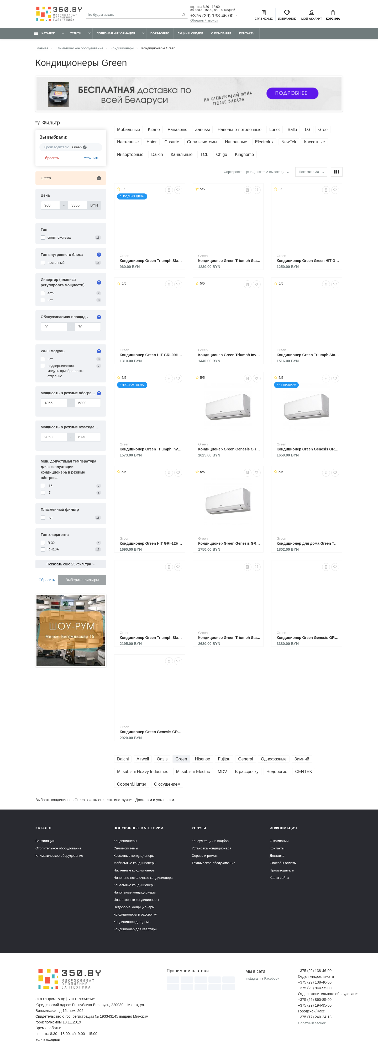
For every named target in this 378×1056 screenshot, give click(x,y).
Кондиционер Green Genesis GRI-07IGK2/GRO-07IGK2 (229, 449)
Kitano (154, 129)
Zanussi (202, 129)
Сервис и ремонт (205, 856)
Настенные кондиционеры (134, 870)
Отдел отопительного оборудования (320, 994)
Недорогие (276, 771)
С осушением (167, 784)
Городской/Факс (311, 1011)
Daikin (157, 154)
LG (307, 129)
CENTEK (303, 771)
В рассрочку (247, 771)
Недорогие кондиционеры (134, 907)
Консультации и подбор (210, 841)
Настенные (128, 142)
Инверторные (130, 154)
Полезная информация (116, 33)
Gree (323, 129)
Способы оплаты (283, 863)
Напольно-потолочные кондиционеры (143, 878)
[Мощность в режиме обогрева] (54, 402)
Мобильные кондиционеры (135, 863)
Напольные (236, 142)
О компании (221, 33)
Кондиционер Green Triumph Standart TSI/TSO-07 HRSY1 (151, 261)
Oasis (162, 759)
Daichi (123, 759)
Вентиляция (45, 841)
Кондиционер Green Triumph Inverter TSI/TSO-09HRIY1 (229, 355)
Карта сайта (279, 878)
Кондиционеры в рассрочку (135, 914)
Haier (151, 142)
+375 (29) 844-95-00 (315, 988)
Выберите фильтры (82, 580)
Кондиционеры (125, 841)
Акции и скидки (190, 33)
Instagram (253, 978)
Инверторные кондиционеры (136, 900)
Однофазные (274, 759)
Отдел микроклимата (316, 976)
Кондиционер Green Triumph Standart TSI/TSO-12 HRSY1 (308, 355)
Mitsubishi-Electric (193, 771)
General (245, 759)
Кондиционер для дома (132, 922)
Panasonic (177, 129)
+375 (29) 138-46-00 (212, 15)
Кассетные (314, 142)
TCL (204, 154)
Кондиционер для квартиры (135, 929)
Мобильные (128, 129)
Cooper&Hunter (131, 784)
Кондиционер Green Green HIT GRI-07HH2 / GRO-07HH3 (308, 261)
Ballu (292, 129)
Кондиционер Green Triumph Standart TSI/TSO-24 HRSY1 (229, 637)
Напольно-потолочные (239, 129)
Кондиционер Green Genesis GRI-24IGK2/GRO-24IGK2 (308, 637)
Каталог (44, 33)
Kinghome (244, 154)
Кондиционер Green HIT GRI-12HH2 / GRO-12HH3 (151, 543)
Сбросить (51, 158)
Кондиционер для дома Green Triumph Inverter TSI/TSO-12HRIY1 (308, 543)
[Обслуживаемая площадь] (54, 326)
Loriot (274, 129)
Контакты (247, 33)
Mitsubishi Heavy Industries (142, 771)
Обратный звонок (204, 20)
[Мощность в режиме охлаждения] (54, 437)
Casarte (172, 142)
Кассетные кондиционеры (134, 856)
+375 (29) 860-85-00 (315, 999)
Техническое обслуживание (213, 863)
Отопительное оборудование (58, 848)
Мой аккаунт (311, 15)
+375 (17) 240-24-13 (315, 1017)
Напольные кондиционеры (135, 892)
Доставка (277, 856)
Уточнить (91, 158)
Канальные (182, 154)
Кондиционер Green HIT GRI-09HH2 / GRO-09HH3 (151, 355)
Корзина (333, 15)
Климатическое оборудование (59, 856)
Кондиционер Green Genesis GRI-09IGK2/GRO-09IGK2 (308, 449)
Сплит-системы (202, 142)
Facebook (271, 978)
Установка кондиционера (211, 848)
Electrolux (264, 142)
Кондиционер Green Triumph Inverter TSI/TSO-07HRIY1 (151, 449)
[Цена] (50, 205)
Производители (282, 870)
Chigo (221, 154)
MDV (222, 771)
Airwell (142, 759)
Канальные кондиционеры (134, 885)
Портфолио (159, 33)
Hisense (202, 759)
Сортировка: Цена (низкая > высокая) (254, 172)
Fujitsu (224, 759)
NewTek (288, 142)
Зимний (302, 759)
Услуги (75, 33)
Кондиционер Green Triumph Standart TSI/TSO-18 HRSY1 (151, 637)
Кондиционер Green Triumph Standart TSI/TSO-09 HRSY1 (229, 261)
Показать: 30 (309, 172)
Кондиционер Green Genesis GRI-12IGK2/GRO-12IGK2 (229, 543)
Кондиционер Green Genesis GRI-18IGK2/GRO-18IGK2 (151, 732)
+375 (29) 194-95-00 (315, 1005)
